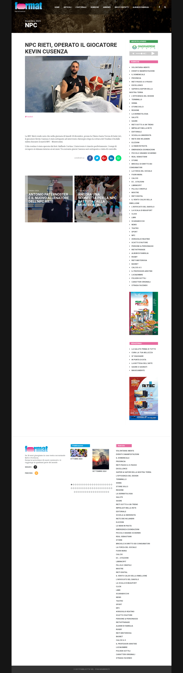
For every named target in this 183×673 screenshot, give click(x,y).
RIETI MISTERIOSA (138, 260)
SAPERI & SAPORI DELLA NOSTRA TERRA (133, 472)
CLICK (133, 214)
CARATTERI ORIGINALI (140, 282)
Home (57, 7)
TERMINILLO (135, 99)
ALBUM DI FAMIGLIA (139, 253)
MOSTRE (134, 192)
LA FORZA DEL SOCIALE (140, 171)
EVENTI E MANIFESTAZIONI (142, 71)
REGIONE (134, 110)
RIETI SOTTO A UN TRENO (141, 125)
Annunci (107, 7)
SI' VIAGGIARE (136, 356)
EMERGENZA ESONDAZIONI (142, 150)
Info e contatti (122, 7)
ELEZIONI (134, 142)
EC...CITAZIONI (136, 182)
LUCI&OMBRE (136, 275)
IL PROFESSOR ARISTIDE (140, 271)
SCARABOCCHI (136, 221)
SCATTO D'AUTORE (138, 242)
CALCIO (133, 178)
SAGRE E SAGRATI (138, 367)
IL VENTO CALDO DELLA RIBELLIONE (131, 576)
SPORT (133, 232)
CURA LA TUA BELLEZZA (141, 353)
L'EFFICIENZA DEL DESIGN (141, 96)
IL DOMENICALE (137, 74)
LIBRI (132, 217)
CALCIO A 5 (135, 267)
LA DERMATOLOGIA (138, 114)
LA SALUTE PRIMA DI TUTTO (142, 349)
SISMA (133, 103)
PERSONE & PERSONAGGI (141, 246)
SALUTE (133, 117)
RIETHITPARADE (137, 250)
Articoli (67, 7)
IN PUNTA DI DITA (137, 360)
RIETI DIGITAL (136, 196)
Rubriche (95, 7)
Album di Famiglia (141, 7)
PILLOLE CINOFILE (138, 189)
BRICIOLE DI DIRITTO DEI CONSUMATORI (133, 544)
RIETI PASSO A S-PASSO (140, 82)
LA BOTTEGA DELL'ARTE (141, 363)
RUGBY (133, 257)
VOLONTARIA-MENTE (139, 67)
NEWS (133, 225)
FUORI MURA (135, 175)
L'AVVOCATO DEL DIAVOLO (141, 207)
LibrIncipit (135, 185)
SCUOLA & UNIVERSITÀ (140, 135)
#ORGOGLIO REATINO (139, 239)
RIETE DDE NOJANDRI (139, 139)
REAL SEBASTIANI (138, 157)
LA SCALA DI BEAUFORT (140, 210)
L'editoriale (81, 7)
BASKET (133, 264)
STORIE (133, 160)
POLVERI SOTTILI (137, 278)
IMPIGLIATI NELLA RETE (140, 128)
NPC (132, 235)
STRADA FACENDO (138, 285)
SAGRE (133, 121)
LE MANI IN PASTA (138, 146)
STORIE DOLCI (136, 107)
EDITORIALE (135, 132)
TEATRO (134, 228)
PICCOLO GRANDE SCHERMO (142, 153)
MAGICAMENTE (137, 370)
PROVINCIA (135, 78)
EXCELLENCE (136, 85)
